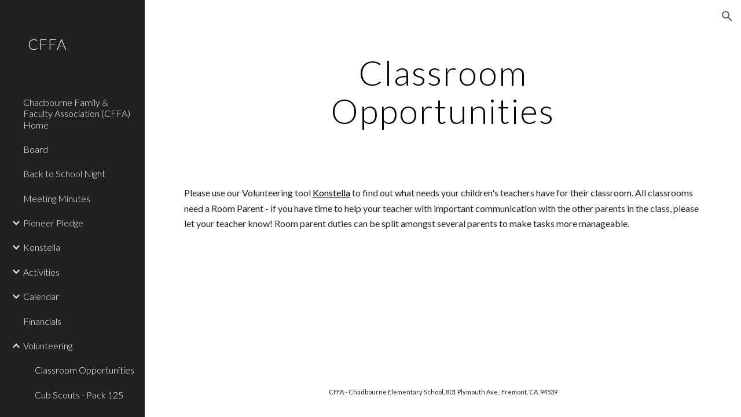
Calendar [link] (41, 296)
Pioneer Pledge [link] (53, 222)
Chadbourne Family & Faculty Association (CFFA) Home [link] (76, 113)
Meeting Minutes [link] (56, 198)
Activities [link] (41, 271)
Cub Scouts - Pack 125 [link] (79, 394)
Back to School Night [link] (64, 173)
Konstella (331, 192)
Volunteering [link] (47, 345)
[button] (727, 16)
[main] (442, 91)
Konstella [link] (41, 247)
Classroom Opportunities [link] (84, 369)
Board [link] (35, 149)
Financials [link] (42, 321)
